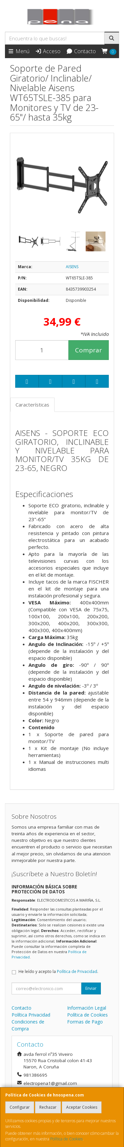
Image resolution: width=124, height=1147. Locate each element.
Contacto (81, 51)
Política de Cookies (66, 1139)
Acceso (48, 51)
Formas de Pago (85, 1022)
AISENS (72, 266)
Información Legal (86, 1008)
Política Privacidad (31, 1015)
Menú (18, 51)
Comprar (88, 350)
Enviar (91, 988)
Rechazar (48, 1107)
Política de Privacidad (77, 971)
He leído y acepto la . (58, 971)
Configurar (20, 1107)
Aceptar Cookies (81, 1107)
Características (32, 404)
